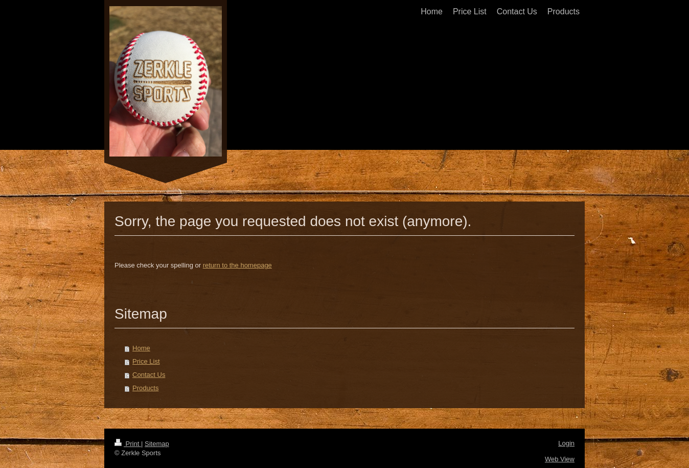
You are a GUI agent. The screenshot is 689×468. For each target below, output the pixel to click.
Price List (145, 361)
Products (145, 388)
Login (566, 443)
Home (141, 348)
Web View (560, 459)
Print (127, 444)
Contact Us (148, 374)
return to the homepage (237, 265)
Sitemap (157, 444)
